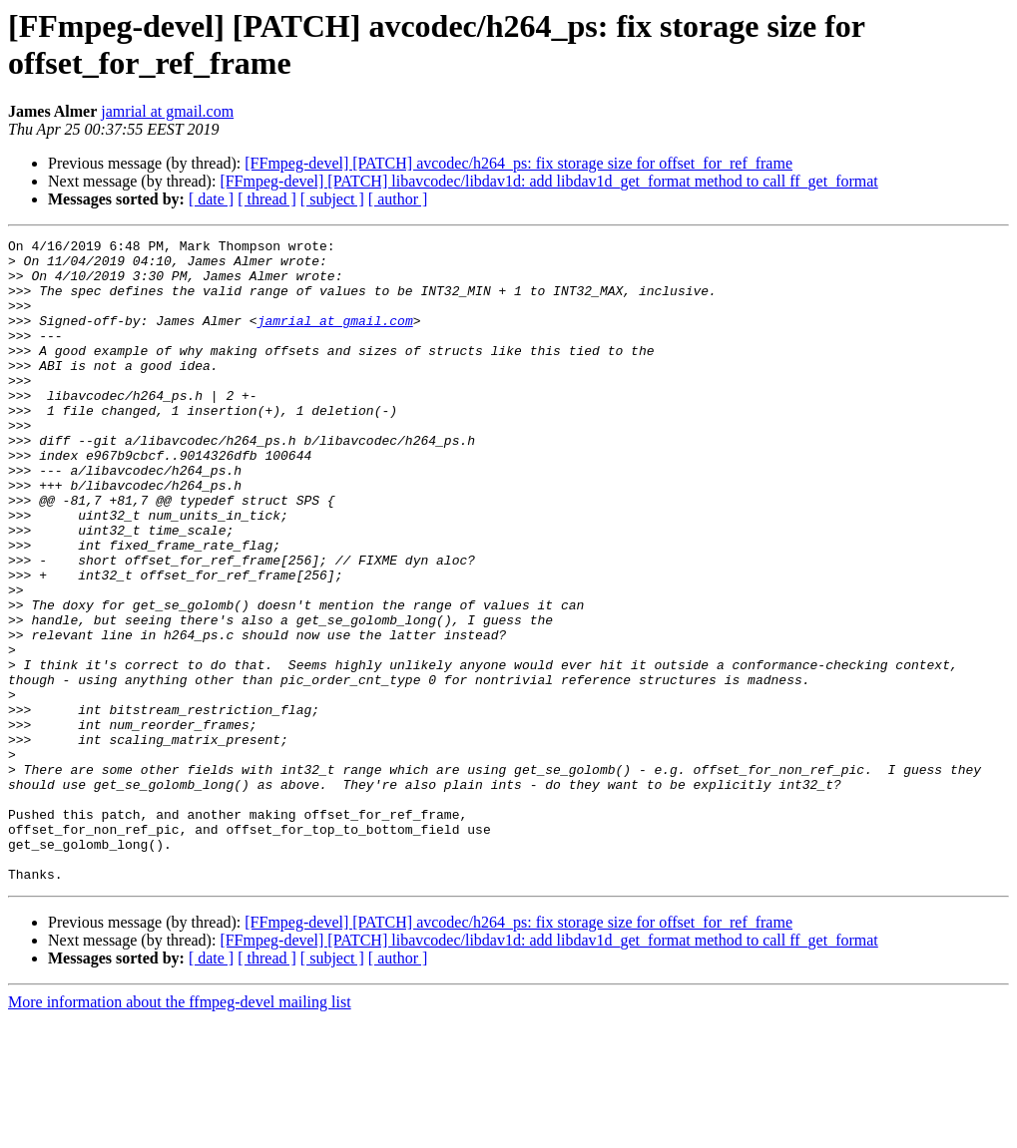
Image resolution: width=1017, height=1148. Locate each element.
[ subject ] (332, 199)
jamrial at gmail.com (167, 111)
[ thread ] (267, 199)
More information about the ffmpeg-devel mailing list (179, 1130)
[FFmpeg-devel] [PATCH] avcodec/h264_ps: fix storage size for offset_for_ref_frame (518, 163)
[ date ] (211, 199)
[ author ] (398, 199)
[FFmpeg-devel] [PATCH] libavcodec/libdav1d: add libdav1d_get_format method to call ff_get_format (548, 181)
